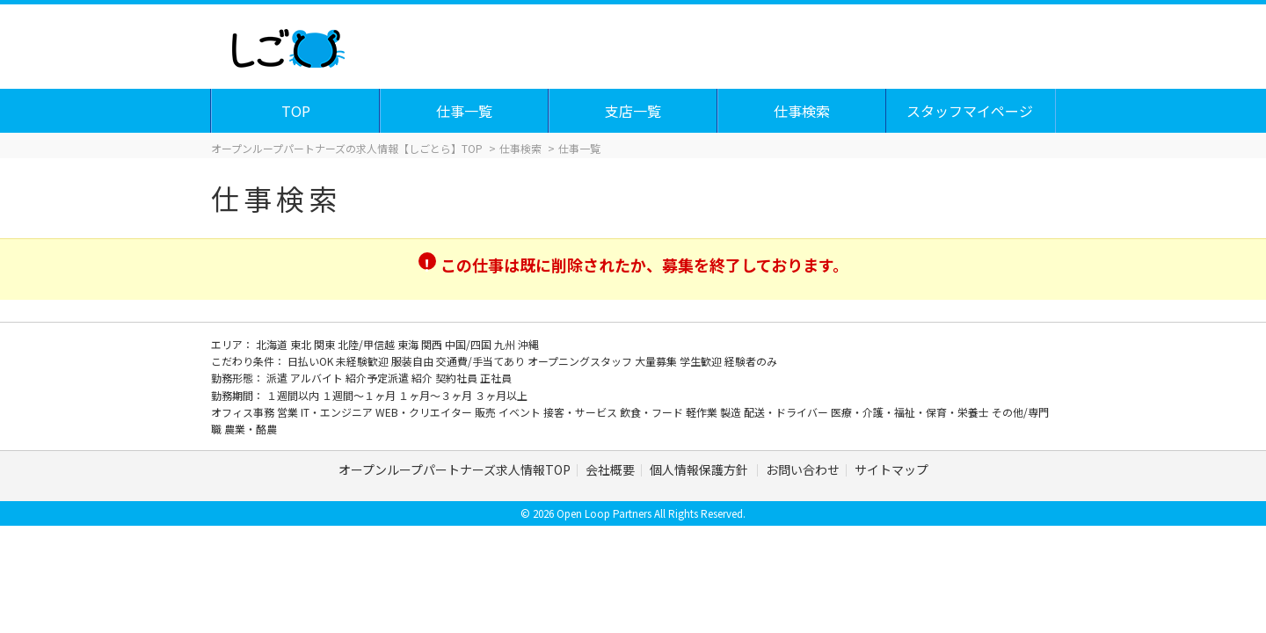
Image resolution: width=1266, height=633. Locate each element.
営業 (289, 411)
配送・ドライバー (787, 411)
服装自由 (413, 360)
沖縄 (528, 344)
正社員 (496, 377)
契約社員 (457, 377)
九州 (506, 344)
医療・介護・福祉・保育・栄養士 (911, 411)
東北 (302, 344)
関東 (326, 344)
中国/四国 (469, 344)
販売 (486, 411)
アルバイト (318, 377)
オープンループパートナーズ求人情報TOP (454, 469)
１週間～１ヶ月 (360, 395)
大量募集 (657, 360)
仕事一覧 (465, 110)
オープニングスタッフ (581, 360)
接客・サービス (581, 411)
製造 (732, 411)
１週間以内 (294, 395)
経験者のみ (750, 360)
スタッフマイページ (970, 110)
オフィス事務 (244, 411)
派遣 (278, 377)
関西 (433, 344)
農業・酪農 (250, 428)
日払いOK (311, 360)
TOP (296, 110)
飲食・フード (653, 411)
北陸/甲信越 (367, 344)
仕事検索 (803, 110)
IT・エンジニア (338, 411)
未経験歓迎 (363, 360)
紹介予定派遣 (378, 377)
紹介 (423, 377)
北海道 (273, 344)
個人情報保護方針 (700, 469)
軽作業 (703, 411)
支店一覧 (634, 110)
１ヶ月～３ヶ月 (436, 395)
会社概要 (610, 469)
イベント (520, 411)
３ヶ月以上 (501, 395)
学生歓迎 (702, 360)
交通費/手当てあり (482, 360)
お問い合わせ (803, 469)
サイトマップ (891, 469)
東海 (409, 344)
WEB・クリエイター (425, 411)
